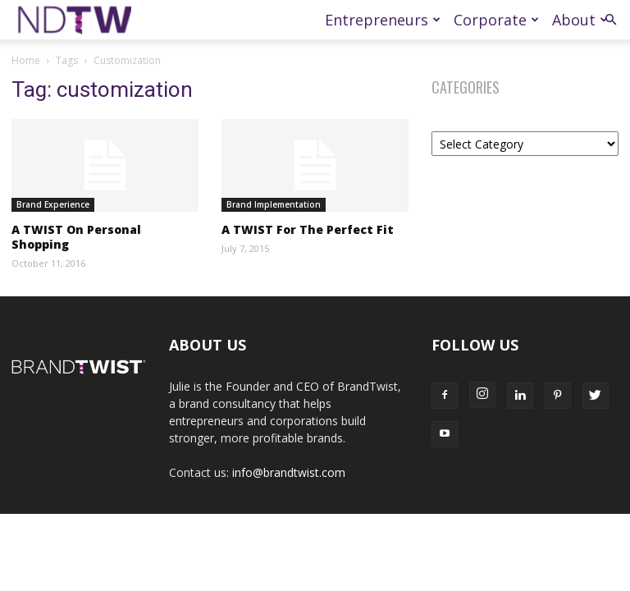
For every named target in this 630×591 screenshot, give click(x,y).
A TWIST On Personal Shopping (76, 237)
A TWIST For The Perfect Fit (307, 229)
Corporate (496, 20)
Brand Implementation (273, 204)
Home (25, 60)
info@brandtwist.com (288, 472)
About (580, 20)
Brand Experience (52, 204)
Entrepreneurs (383, 20)
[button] (610, 20)
